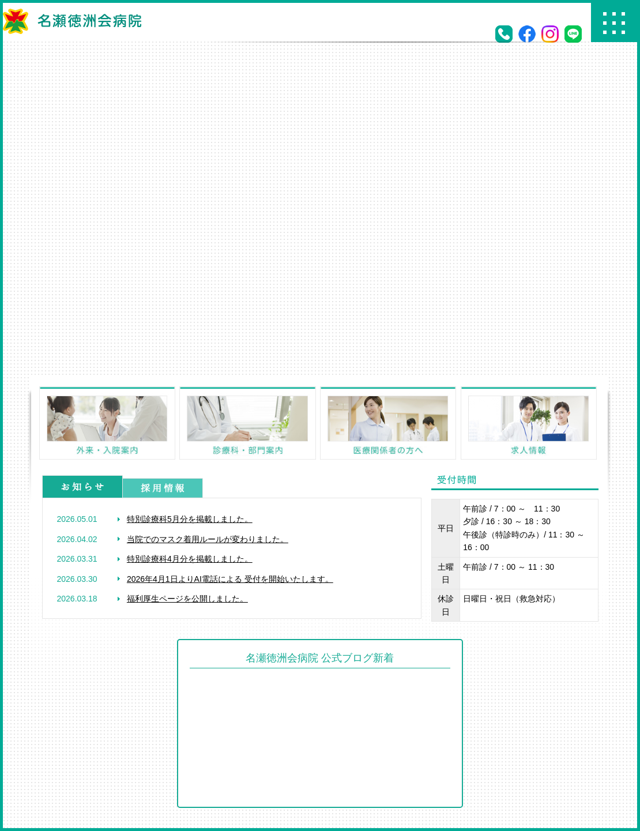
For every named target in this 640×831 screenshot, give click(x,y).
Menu (614, 22)
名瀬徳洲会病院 (72, 21)
